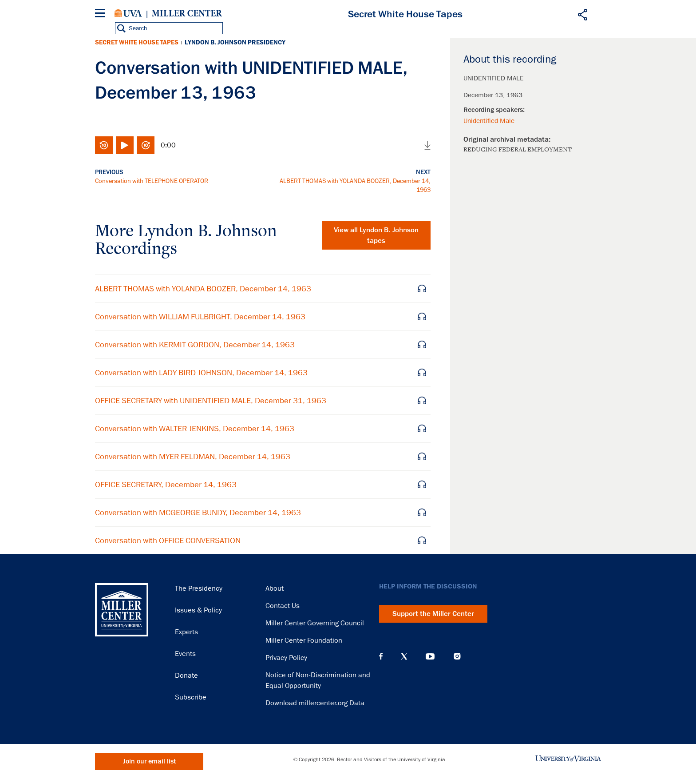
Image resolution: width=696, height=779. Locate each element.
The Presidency (198, 588)
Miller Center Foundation (303, 640)
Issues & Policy (198, 610)
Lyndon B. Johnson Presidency (235, 42)
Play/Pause (125, 145)
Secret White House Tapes (136, 42)
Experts (186, 632)
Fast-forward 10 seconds (145, 145)
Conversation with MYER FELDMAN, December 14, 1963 (192, 456)
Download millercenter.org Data (314, 703)
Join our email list (149, 761)
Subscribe (190, 697)
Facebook (381, 656)
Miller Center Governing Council (314, 623)
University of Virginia (128, 13)
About (274, 588)
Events (185, 653)
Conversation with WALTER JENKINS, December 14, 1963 (194, 428)
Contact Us (282, 605)
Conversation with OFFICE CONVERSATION (168, 540)
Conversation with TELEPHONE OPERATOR (151, 181)
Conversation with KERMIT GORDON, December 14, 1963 (195, 345)
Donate (186, 675)
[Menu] (101, 14)
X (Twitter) (404, 656)
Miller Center (187, 13)
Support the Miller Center (433, 613)
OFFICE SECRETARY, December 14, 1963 (166, 484)
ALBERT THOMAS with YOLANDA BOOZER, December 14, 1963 (203, 289)
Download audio (427, 145)
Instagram (457, 656)
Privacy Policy (286, 657)
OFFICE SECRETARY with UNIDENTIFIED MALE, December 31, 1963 (210, 400)
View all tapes (376, 235)
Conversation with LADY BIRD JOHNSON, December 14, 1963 (201, 373)
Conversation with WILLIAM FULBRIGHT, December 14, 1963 (200, 317)
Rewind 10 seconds (104, 145)
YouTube (430, 656)
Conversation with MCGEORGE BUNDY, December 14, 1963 (198, 512)
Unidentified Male (488, 121)
